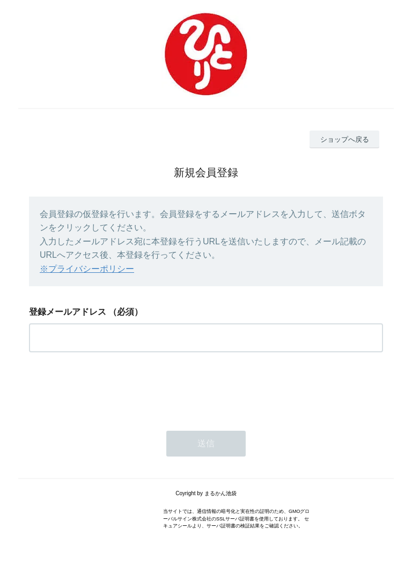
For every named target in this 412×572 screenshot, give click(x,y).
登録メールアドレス (67, 311)
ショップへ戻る (344, 139)
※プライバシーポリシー (87, 268)
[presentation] (110, 388)
